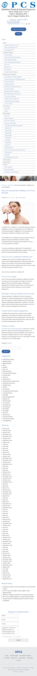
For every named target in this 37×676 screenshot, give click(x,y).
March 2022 (6, 501)
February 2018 (7, 575)
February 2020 (7, 537)
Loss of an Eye (8, 103)
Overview (7, 108)
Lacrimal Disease (9, 89)
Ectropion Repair (9, 81)
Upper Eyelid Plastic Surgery (12, 57)
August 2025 (6, 442)
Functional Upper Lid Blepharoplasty (14, 79)
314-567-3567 (22, 19)
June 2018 (5, 569)
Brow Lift (6, 64)
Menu (4, 39)
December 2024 (7, 458)
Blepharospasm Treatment (11, 91)
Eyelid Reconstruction (9, 383)
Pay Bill (18, 33)
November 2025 (7, 436)
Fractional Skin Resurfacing (10, 391)
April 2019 (5, 551)
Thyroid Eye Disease (10, 96)
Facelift (9, 343)
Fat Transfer (7, 69)
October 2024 (6, 462)
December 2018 (7, 559)
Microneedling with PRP (11, 157)
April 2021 (5, 515)
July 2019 (5, 547)
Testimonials (6, 162)
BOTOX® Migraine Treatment (12, 94)
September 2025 (7, 440)
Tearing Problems (9, 84)
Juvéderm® (8, 130)
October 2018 (6, 563)
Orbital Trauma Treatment (11, 98)
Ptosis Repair (6, 407)
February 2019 (7, 555)
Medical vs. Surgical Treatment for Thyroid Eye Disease (18, 594)
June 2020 (5, 529)
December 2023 (7, 476)
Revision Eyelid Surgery (10, 72)
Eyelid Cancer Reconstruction (12, 86)
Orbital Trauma (7, 401)
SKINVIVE (7, 145)
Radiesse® (8, 133)
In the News (6, 106)
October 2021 (6, 505)
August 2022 (6, 496)
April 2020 (5, 533)
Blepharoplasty (7, 361)
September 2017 (7, 579)
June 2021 (5, 511)
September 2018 (7, 565)
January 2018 (6, 577)
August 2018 (6, 567)
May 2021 (5, 513)
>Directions (17, 21)
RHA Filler (7, 140)
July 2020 (5, 527)
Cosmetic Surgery (8, 52)
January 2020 (6, 539)
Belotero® (8, 128)
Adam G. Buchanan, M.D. (11, 47)
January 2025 (6, 456)
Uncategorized (7, 420)
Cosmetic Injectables (10, 123)
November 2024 (7, 460)
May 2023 (5, 484)
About (4, 42)
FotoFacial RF (8, 152)
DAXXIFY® (8, 142)
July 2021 (5, 509)
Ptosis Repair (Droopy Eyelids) (12, 77)
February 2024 (7, 472)
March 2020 (6, 535)
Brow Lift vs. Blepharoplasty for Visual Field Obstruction (18, 596)
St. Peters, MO (10, 22)
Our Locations (8, 167)
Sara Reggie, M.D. (9, 50)
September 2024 (7, 464)
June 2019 (5, 549)
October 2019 (6, 543)
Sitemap (21, 671)
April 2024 (5, 470)
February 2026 (7, 430)
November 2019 (7, 541)
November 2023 (7, 478)
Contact (5, 164)
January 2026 (6, 432)
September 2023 (7, 482)
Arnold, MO (10, 23)
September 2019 (7, 545)
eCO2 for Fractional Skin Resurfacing (14, 150)
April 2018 (5, 571)
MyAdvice (27, 669)
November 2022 (7, 494)
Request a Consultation (18, 29)
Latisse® (6, 155)
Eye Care (5, 377)
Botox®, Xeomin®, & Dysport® (13, 125)
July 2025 (5, 444)
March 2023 (6, 488)
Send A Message (9, 169)
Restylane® (8, 135)
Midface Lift (7, 67)
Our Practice (6, 403)
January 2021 (6, 521)
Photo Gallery (7, 159)
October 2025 (6, 438)
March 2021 (6, 517)
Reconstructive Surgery (9, 74)
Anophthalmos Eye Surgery (12, 101)
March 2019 (6, 553)
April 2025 (5, 450)
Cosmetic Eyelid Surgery (9, 373)
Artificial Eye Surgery (8, 359)
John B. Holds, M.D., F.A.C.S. (11, 45)
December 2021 (7, 503)
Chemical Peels (8, 147)
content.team (22, 197)
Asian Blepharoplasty (10, 59)
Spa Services (6, 113)
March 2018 (6, 573)
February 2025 (7, 454)
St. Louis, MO (10, 21)
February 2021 (6, 519)
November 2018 (7, 561)
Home (3, 185)
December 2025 (7, 434)
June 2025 (5, 446)
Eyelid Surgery (8, 55)
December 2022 (7, 492)
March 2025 (6, 452)
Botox (4, 365)
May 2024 (5, 468)
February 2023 (7, 490)
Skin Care (5, 412)
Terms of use (16, 671)
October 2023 (6, 480)
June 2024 (5, 466)
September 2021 (7, 507)
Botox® (5, 367)
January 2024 (6, 474)
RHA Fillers (6, 408)
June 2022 (5, 497)
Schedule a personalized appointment (12, 328)
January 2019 (6, 557)
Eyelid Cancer (6, 379)
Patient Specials (8, 118)
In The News (9, 185)
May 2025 (5, 448)
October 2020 (6, 525)
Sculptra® (8, 137)
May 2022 (5, 499)
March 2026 (6, 428)
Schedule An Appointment (11, 172)
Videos (6, 111)
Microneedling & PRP (9, 397)
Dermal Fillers (6, 375)
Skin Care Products (9, 120)
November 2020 (7, 523)
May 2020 (5, 531)
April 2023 (5, 486)
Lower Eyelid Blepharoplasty (12, 62)
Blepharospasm (7, 363)
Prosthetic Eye (7, 405)
